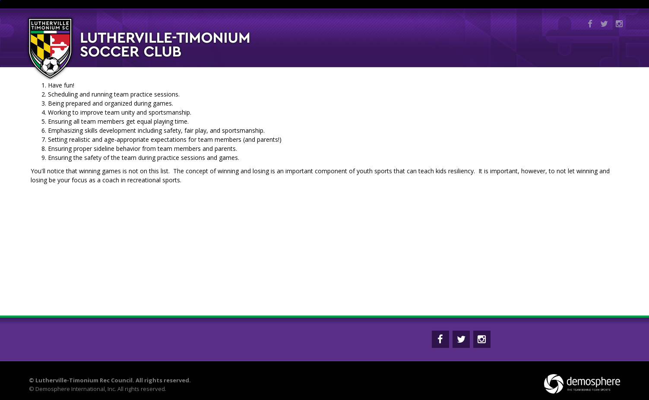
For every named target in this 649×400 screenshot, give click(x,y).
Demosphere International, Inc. (75, 389)
